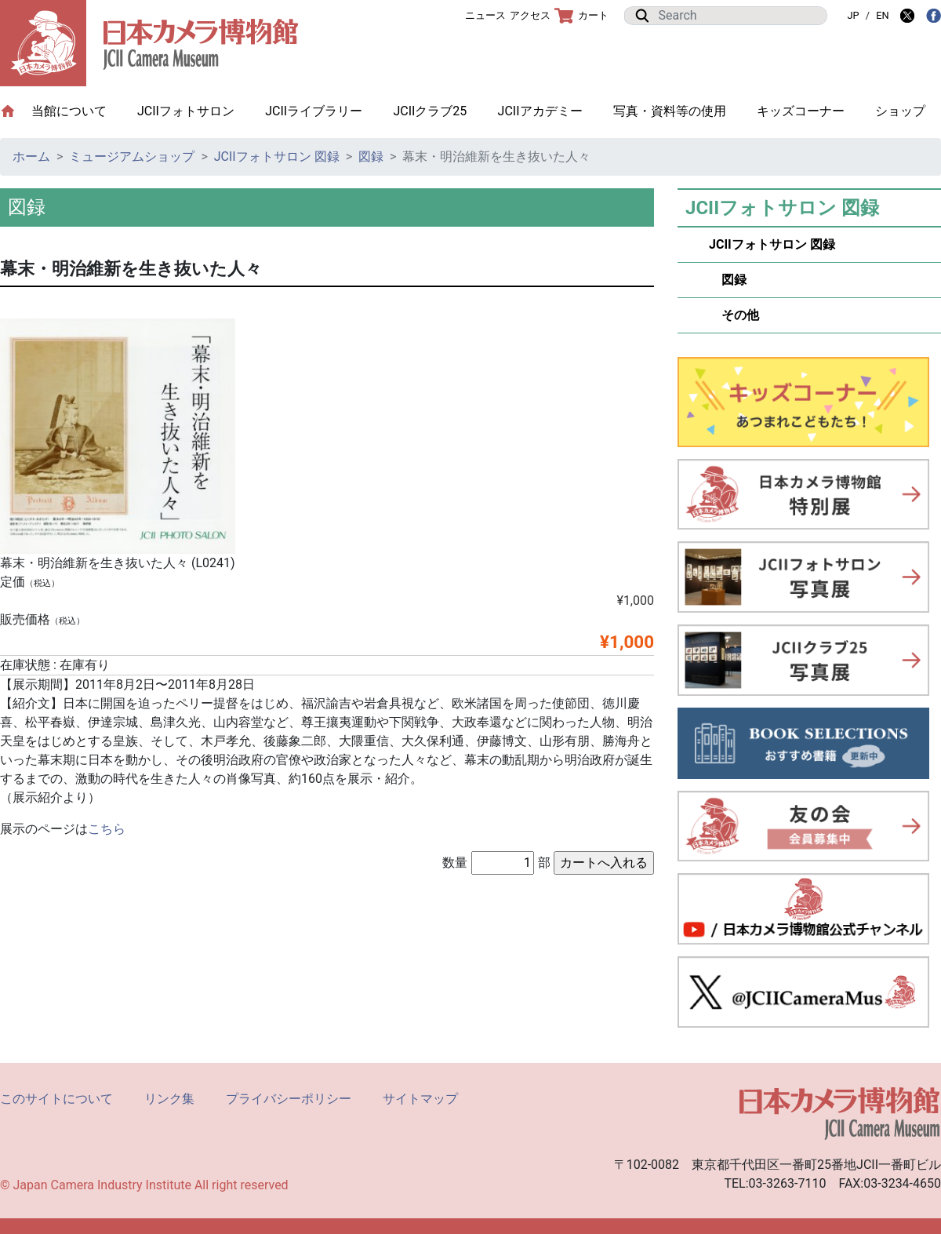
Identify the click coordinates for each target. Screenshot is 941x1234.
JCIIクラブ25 (430, 111)
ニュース (485, 15)
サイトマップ (420, 1098)
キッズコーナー (801, 111)
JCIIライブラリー (313, 111)
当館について (76, 110)
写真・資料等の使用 (669, 111)
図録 (370, 156)
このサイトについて (56, 1098)
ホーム (31, 156)
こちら (106, 828)
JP (853, 15)
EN (882, 15)
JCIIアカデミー (540, 111)
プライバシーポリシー (288, 1098)
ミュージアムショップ (131, 156)
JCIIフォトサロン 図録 (277, 156)
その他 (734, 315)
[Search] (738, 15)
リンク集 (169, 1098)
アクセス (530, 15)
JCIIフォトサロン (185, 111)
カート (581, 16)
